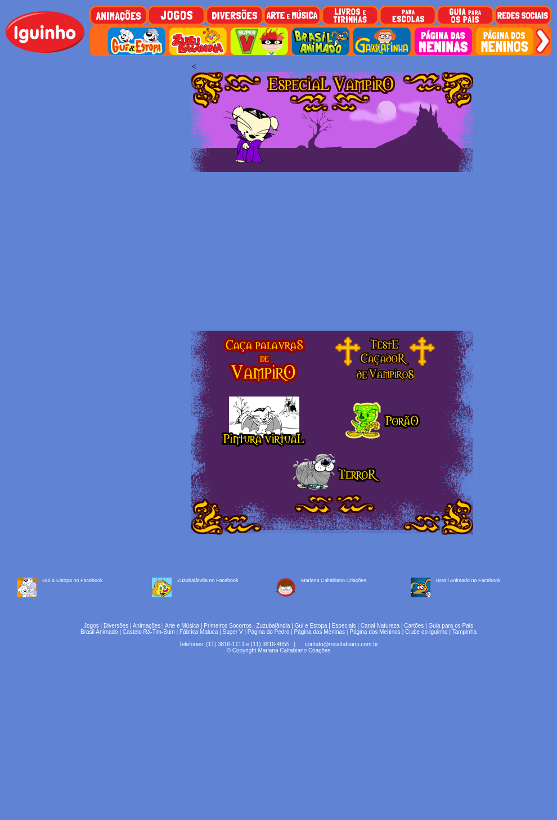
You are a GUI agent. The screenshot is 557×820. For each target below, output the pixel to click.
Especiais (344, 626)
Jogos (91, 626)
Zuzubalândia (273, 626)
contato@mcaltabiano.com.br (341, 644)
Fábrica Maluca (198, 632)
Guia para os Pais (450, 626)
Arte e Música (182, 626)
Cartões (414, 626)
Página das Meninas (319, 632)
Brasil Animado (99, 632)
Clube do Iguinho (426, 632)
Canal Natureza (380, 626)
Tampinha (464, 632)
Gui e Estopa (311, 626)
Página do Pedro (269, 632)
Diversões (116, 626)
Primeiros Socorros (227, 626)
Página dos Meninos (375, 632)
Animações (146, 626)
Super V (233, 632)
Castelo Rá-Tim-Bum (149, 632)
